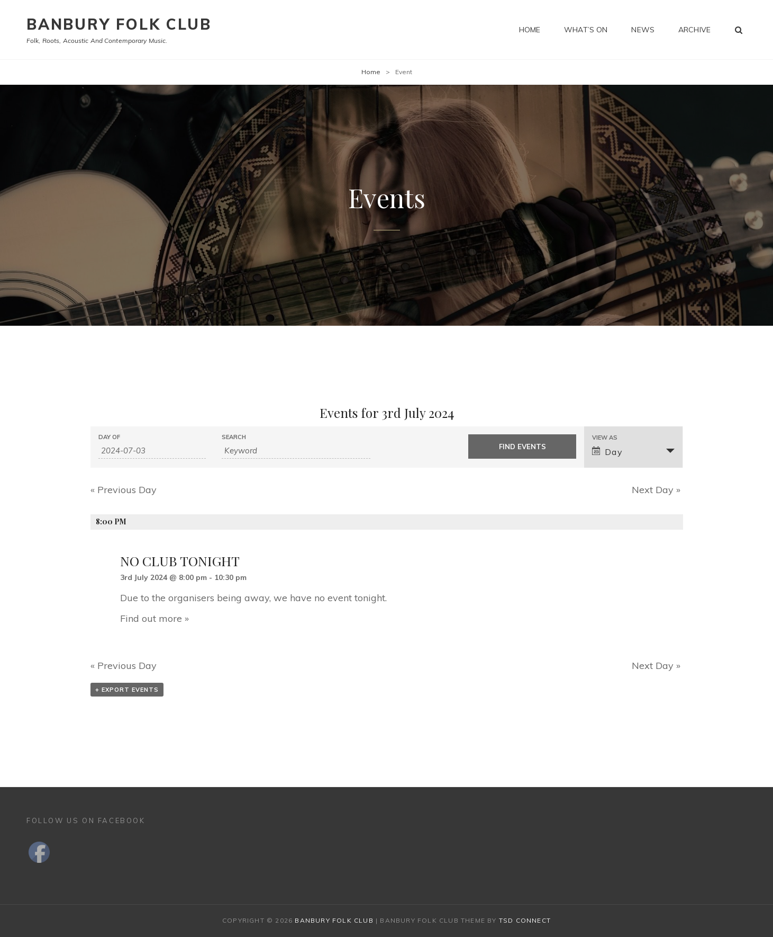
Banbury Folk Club (119, 24)
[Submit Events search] (522, 446)
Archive (694, 29)
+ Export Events (127, 689)
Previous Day (123, 490)
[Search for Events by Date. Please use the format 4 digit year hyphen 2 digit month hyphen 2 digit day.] (152, 451)
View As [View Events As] (604, 438)
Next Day (656, 490)
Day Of (109, 437)
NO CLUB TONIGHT (180, 560)
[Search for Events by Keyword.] (296, 451)
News (642, 29)
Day (607, 452)
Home (530, 29)
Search (234, 437)
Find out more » (154, 618)
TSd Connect (525, 920)
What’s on (585, 29)
